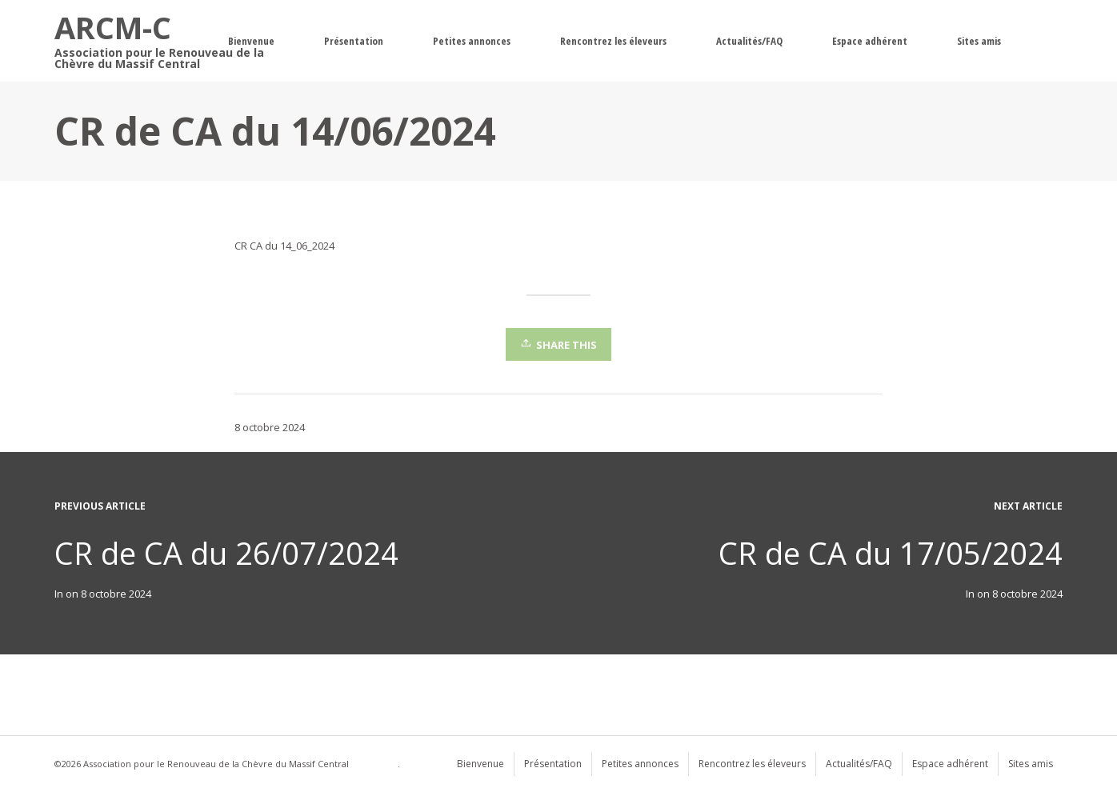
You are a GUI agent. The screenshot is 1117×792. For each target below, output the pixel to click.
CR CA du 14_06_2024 (284, 245)
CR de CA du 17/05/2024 (891, 553)
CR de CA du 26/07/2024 (226, 553)
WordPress (374, 764)
